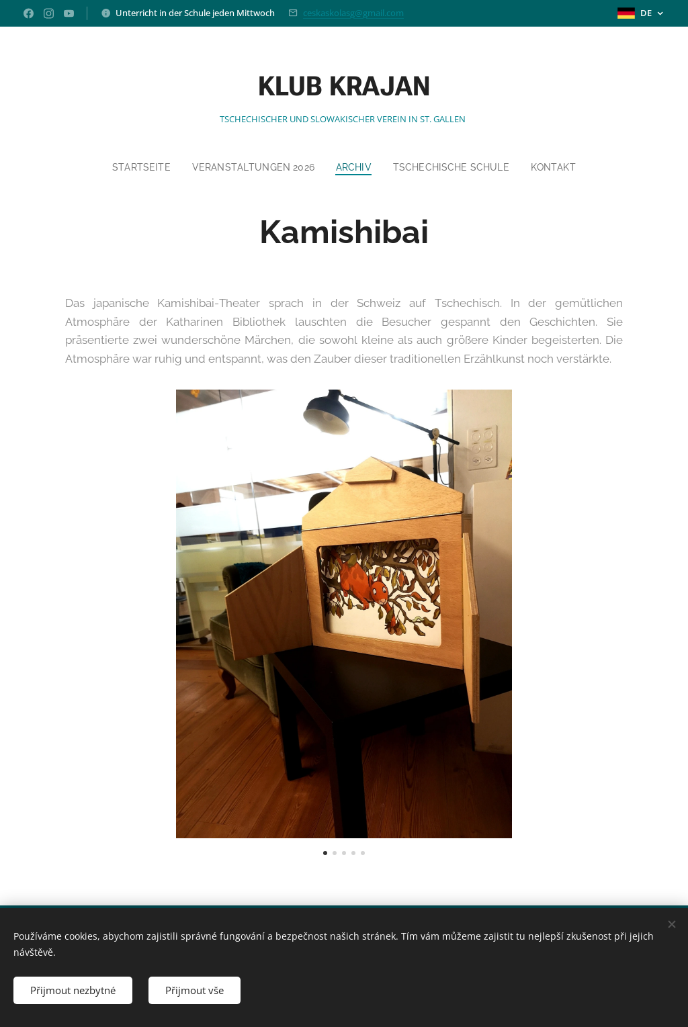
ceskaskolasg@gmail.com (353, 13)
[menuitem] (137, 167)
